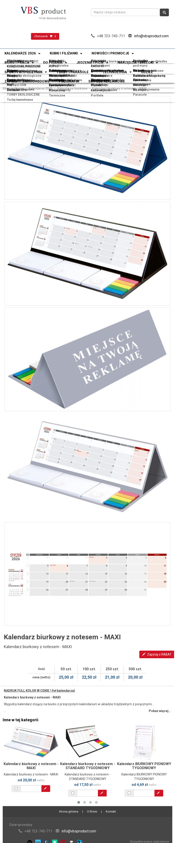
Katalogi (140, 80)
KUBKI (8, 62)
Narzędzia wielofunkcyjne (58, 71)
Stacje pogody (58, 81)
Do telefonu (99, 80)
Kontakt (111, 811)
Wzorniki (141, 81)
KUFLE (52, 61)
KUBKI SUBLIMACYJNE (21, 61)
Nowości (53, 59)
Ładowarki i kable (104, 81)
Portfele (97, 82)
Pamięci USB (14, 80)
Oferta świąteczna (17, 59)
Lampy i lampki (58, 80)
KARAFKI (97, 61)
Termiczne (55, 82)
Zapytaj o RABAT (157, 654)
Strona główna (13, 88)
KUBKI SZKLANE (59, 62)
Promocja (98, 59)
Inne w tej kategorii (20, 719)
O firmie (92, 811)
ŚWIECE (96, 62)
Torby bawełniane (17, 82)
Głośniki (10, 81)
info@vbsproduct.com (151, 36)
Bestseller (142, 59)
